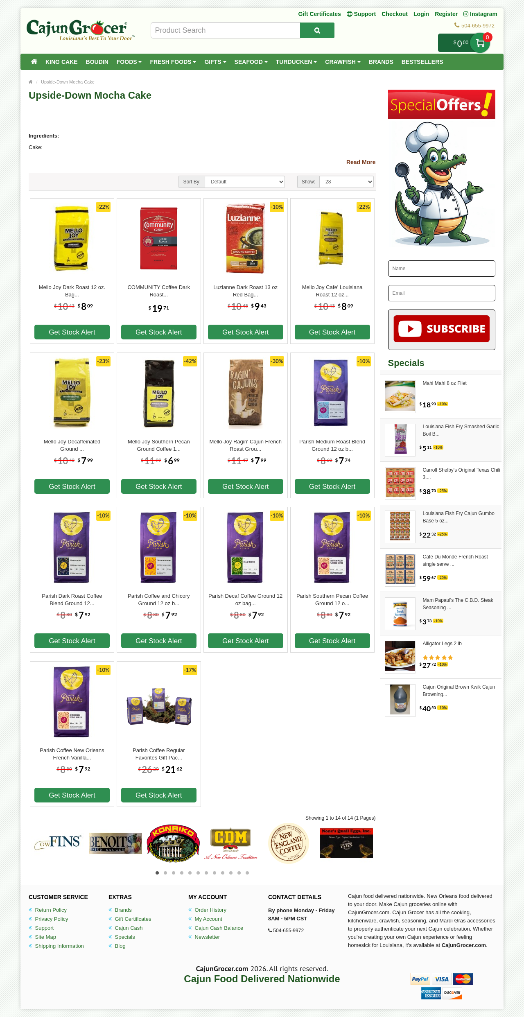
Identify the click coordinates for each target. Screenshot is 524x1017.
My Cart (480, 43)
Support (41, 928)
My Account (205, 919)
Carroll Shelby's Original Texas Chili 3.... (461, 473)
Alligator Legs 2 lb (442, 643)
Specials (121, 937)
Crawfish (343, 62)
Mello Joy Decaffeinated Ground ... (72, 445)
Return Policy (48, 910)
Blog (117, 946)
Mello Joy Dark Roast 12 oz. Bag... (72, 291)
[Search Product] (317, 30)
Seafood (251, 62)
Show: (308, 182)
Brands (381, 62)
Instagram (480, 14)
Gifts (215, 62)
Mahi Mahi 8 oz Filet (445, 383)
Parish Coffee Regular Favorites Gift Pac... (159, 754)
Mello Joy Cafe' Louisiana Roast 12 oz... (332, 291)
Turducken (296, 62)
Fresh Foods (173, 62)
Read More (361, 162)
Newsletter (204, 937)
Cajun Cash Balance (215, 928)
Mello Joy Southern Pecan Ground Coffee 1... (159, 445)
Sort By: (192, 182)
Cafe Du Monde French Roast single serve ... (455, 560)
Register (446, 14)
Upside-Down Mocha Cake (68, 81)
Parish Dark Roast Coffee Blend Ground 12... (72, 599)
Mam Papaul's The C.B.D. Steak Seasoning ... (458, 603)
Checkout (395, 14)
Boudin (97, 62)
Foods (129, 62)
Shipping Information (56, 946)
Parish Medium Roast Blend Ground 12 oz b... (332, 445)
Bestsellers (422, 62)
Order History (207, 910)
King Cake (61, 62)
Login (421, 14)
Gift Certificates (319, 14)
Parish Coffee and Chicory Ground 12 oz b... (159, 599)
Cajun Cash (125, 928)
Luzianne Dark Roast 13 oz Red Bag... (245, 291)
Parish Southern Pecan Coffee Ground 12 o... (332, 599)
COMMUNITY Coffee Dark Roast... (158, 291)
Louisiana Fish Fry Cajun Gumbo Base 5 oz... (459, 517)
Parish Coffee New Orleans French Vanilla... (72, 754)
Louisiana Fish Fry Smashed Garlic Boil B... (461, 430)
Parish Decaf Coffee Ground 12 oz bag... (245, 599)
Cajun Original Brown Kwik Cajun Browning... (459, 690)
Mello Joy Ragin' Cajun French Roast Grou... (245, 445)
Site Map (42, 937)
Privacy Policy (48, 919)
